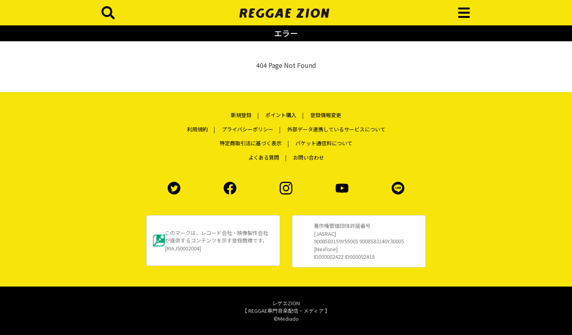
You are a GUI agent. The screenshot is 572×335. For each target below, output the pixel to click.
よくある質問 (263, 157)
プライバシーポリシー (247, 129)
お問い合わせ (308, 157)
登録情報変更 (325, 115)
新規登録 (241, 115)
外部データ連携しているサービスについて (336, 129)
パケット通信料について (324, 143)
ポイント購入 (280, 115)
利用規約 (197, 129)
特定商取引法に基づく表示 (251, 143)
